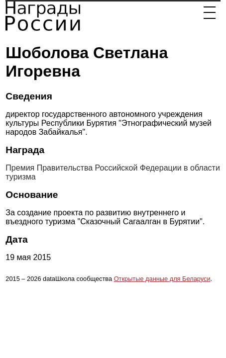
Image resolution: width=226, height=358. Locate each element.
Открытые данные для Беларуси (162, 278)
